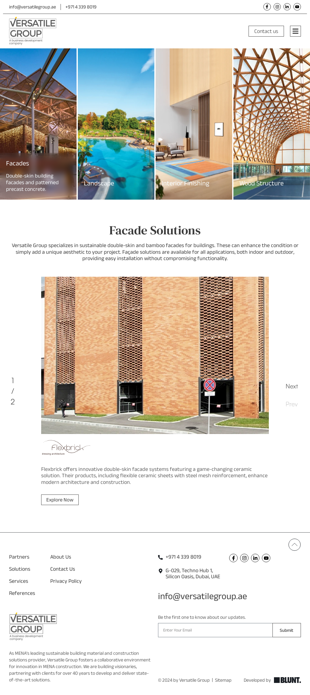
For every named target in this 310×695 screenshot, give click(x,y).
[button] (4, 119)
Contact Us (62, 569)
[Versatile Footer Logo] (33, 626)
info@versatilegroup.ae (32, 6)
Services (18, 581)
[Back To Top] (295, 545)
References (22, 593)
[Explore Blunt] (287, 680)
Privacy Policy (66, 581)
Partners (19, 557)
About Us (60, 557)
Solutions (19, 569)
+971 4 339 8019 (81, 6)
